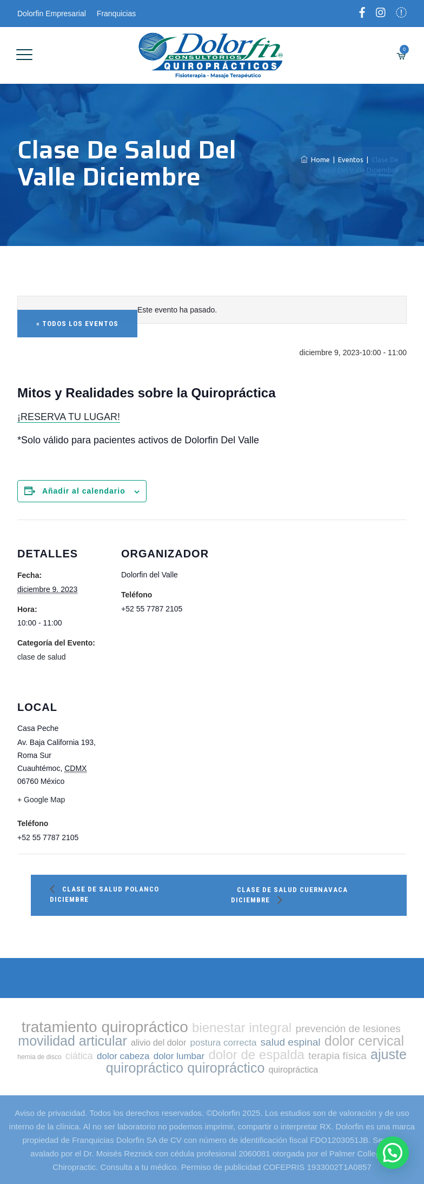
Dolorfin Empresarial (51, 13)
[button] (392, 1152)
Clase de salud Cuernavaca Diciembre (289, 895)
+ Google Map (41, 799)
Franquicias (116, 13)
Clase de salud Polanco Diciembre (104, 894)
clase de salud (41, 657)
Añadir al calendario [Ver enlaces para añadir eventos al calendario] (83, 491)
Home (315, 159)
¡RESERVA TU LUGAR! (68, 416)
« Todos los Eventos (77, 324)
